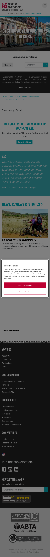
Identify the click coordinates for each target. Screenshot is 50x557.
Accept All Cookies (25, 285)
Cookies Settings (25, 292)
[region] (25, 278)
